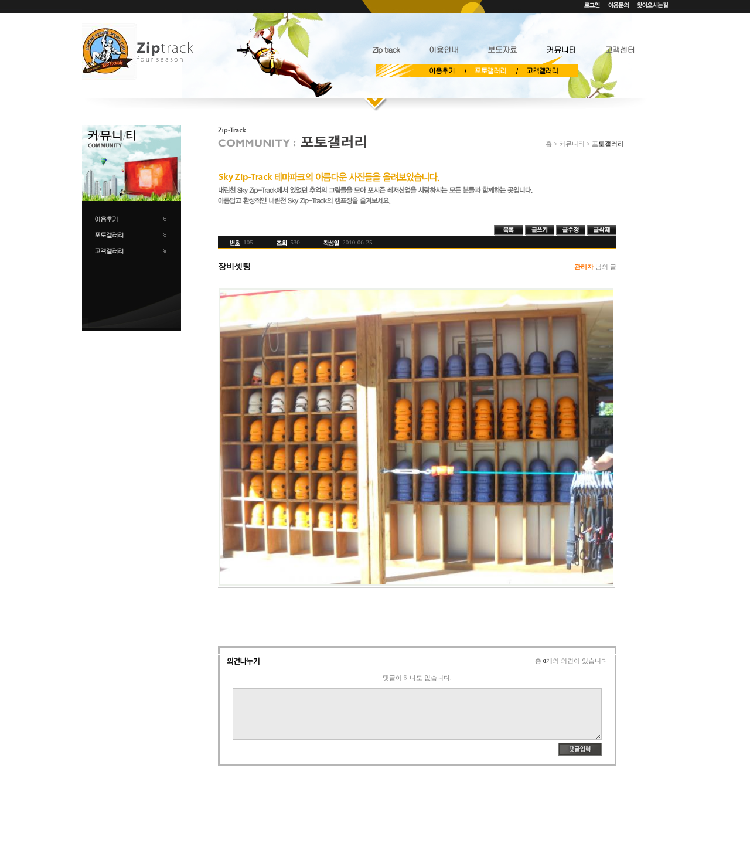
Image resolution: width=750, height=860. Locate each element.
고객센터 (620, 49)
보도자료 (502, 49)
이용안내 (443, 49)
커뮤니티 (560, 49)
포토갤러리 (490, 70)
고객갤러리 (542, 70)
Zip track (385, 49)
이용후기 (442, 70)
